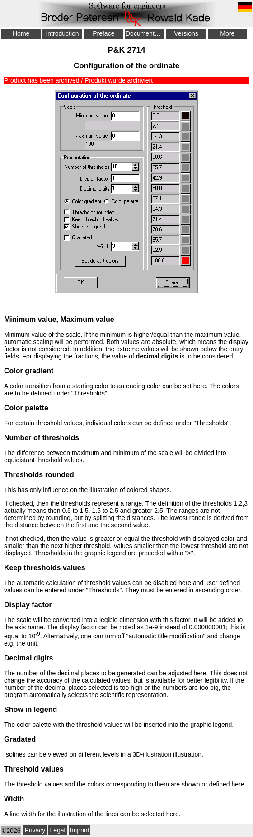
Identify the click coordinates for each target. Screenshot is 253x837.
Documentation (145, 33)
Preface (103, 33)
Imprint (79, 830)
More (227, 33)
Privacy (34, 830)
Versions (186, 33)
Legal (57, 830)
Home (21, 33)
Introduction (62, 33)
